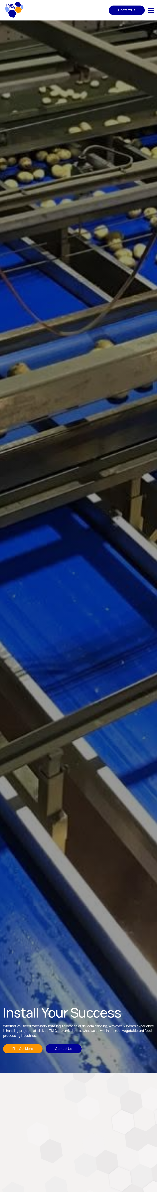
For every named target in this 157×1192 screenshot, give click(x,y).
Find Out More (22, 1048)
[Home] (14, 9)
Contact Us (126, 10)
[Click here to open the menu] (151, 10)
